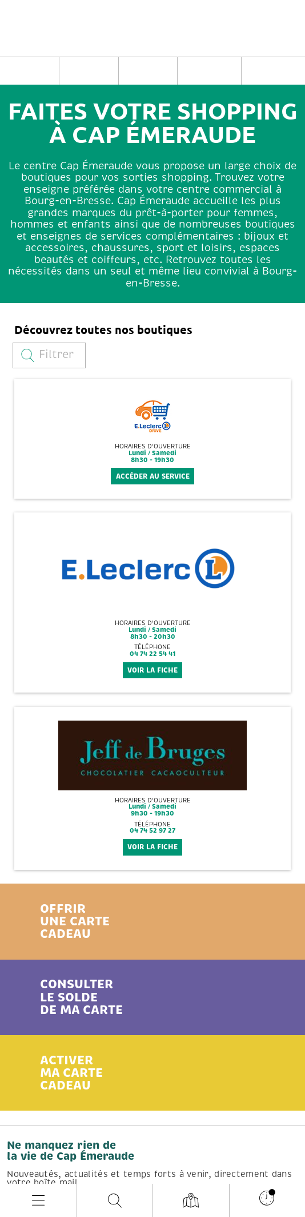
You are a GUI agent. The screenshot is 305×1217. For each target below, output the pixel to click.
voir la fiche (152, 670)
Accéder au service (153, 476)
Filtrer (47, 354)
